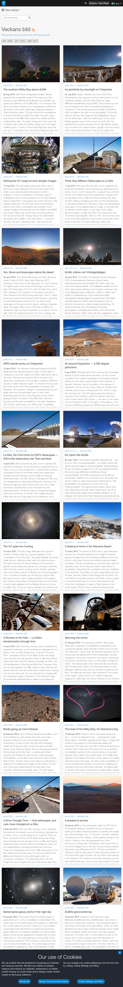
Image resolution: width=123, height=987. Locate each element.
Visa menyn (10, 10)
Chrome (13, 787)
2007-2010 (32, 41)
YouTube (7, 716)
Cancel (26, 852)
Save (10, 852)
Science (93, 3)
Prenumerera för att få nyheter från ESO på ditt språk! (26, 35)
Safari (12, 796)
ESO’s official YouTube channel (75, 716)
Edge (12, 790)
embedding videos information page (36, 725)
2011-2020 (20, 41)
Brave (12, 784)
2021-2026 (7, 41)
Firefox (12, 793)
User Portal (104, 3)
